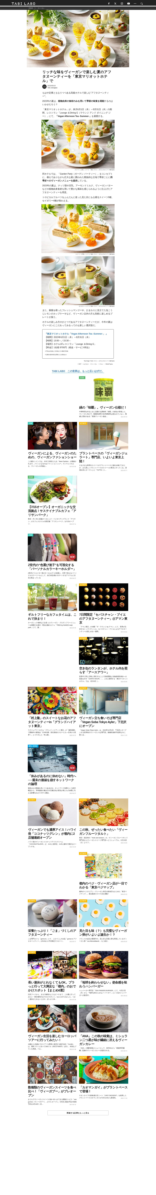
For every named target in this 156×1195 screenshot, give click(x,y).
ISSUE (82, 379)
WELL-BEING (33, 747)
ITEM (30, 424)
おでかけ (86, 365)
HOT (80, 365)
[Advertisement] (78, 1161)
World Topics (109, 365)
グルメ (101, 365)
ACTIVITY (83, 424)
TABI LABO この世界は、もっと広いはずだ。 (78, 372)
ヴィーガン (94, 365)
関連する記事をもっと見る (78, 1114)
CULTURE (32, 689)
